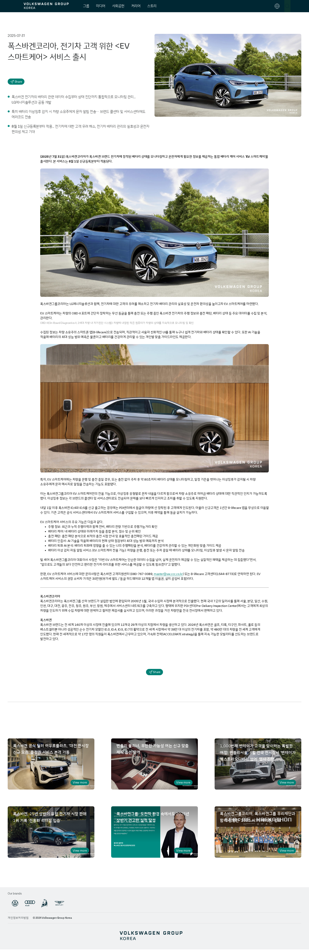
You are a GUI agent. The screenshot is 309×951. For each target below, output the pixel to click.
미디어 (100, 6)
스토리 (151, 6)
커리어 (136, 6)
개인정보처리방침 (18, 919)
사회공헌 (118, 6)
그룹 (86, 6)
